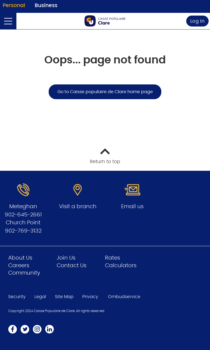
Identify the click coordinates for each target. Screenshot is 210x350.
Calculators (120, 265)
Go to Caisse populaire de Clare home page (105, 92)
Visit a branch (78, 206)
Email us (132, 206)
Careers (18, 265)
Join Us (66, 258)
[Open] (8, 21)
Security (17, 297)
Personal (14, 5)
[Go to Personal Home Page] (105, 21)
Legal (40, 297)
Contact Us (71, 265)
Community (24, 273)
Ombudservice (124, 297)
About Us (20, 258)
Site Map (64, 297)
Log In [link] (197, 21)
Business (46, 5)
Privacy (90, 297)
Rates (112, 258)
